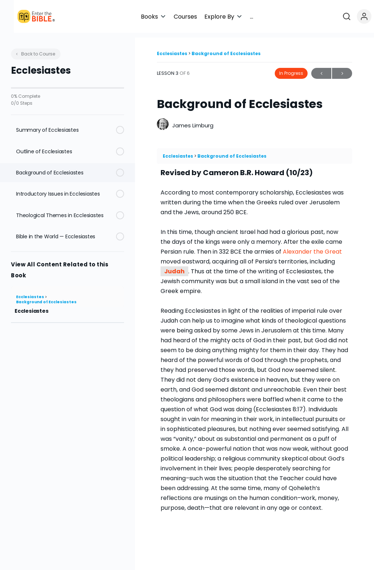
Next (342, 69)
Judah (174, 266)
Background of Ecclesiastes (46, 297)
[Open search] (349, 16)
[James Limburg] (163, 120)
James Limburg (192, 120)
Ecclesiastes (30, 292)
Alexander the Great (312, 247)
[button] (213, 16)
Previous (321, 69)
